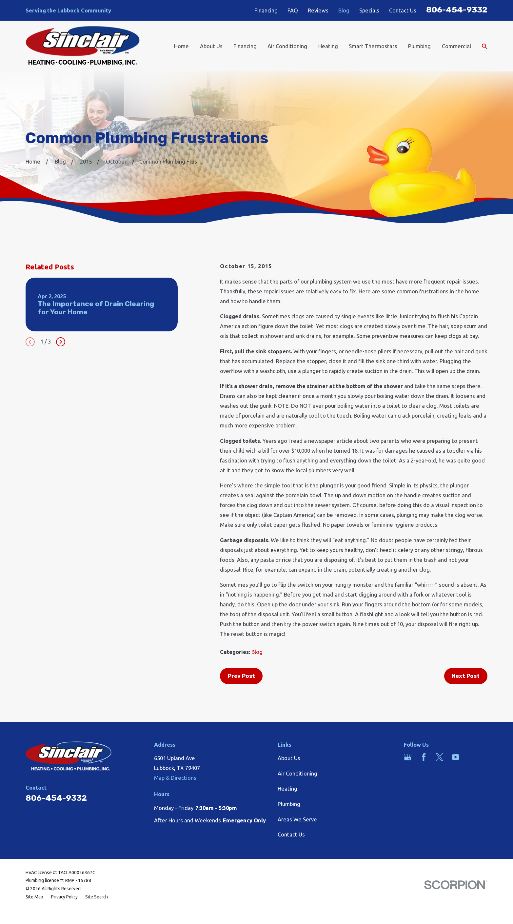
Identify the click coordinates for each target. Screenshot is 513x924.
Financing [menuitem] (245, 46)
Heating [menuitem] (328, 46)
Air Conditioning (297, 773)
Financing (266, 10)
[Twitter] (439, 757)
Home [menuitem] (181, 46)
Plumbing (289, 804)
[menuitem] (34, 897)
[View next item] (60, 341)
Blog (343, 10)
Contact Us (402, 10)
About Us (289, 758)
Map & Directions (175, 778)
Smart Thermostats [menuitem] (373, 46)
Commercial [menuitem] (456, 46)
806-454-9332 (456, 9)
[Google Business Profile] (407, 757)
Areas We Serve (297, 819)
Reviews (318, 10)
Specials (369, 10)
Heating (287, 788)
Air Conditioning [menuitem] (287, 46)
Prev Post (241, 676)
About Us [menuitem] (211, 46)
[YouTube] (455, 757)
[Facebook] (423, 757)
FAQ (292, 10)
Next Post (466, 676)
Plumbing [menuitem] (419, 46)
